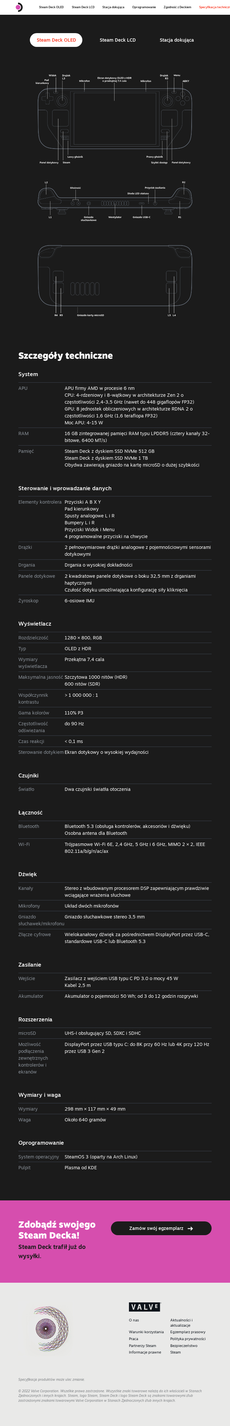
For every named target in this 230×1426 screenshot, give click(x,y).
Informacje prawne (145, 1352)
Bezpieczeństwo (184, 1345)
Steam (175, 1352)
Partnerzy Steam (142, 1345)
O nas (134, 1320)
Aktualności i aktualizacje (181, 1323)
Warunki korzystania (146, 1332)
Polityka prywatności (188, 1338)
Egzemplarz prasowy (187, 1332)
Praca (133, 1338)
